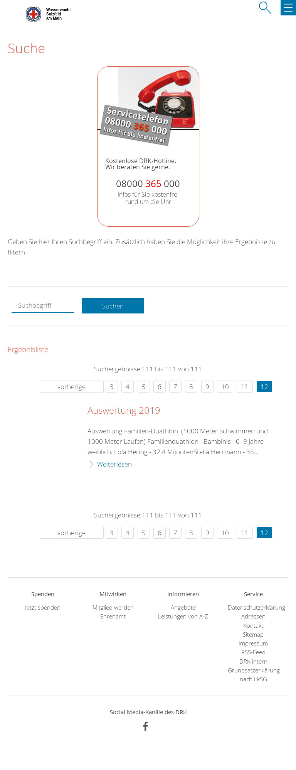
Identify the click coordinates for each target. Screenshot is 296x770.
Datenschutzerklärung (253, 607)
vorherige (71, 386)
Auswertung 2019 (123, 410)
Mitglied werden (113, 607)
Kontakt (253, 625)
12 (264, 386)
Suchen (113, 306)
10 (225, 386)
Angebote (183, 607)
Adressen (253, 616)
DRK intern (253, 661)
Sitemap (253, 634)
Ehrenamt (113, 616)
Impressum (253, 643)
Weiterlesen (114, 464)
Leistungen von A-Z (183, 616)
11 (245, 386)
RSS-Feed (253, 652)
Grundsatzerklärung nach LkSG (253, 675)
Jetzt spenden (43, 607)
